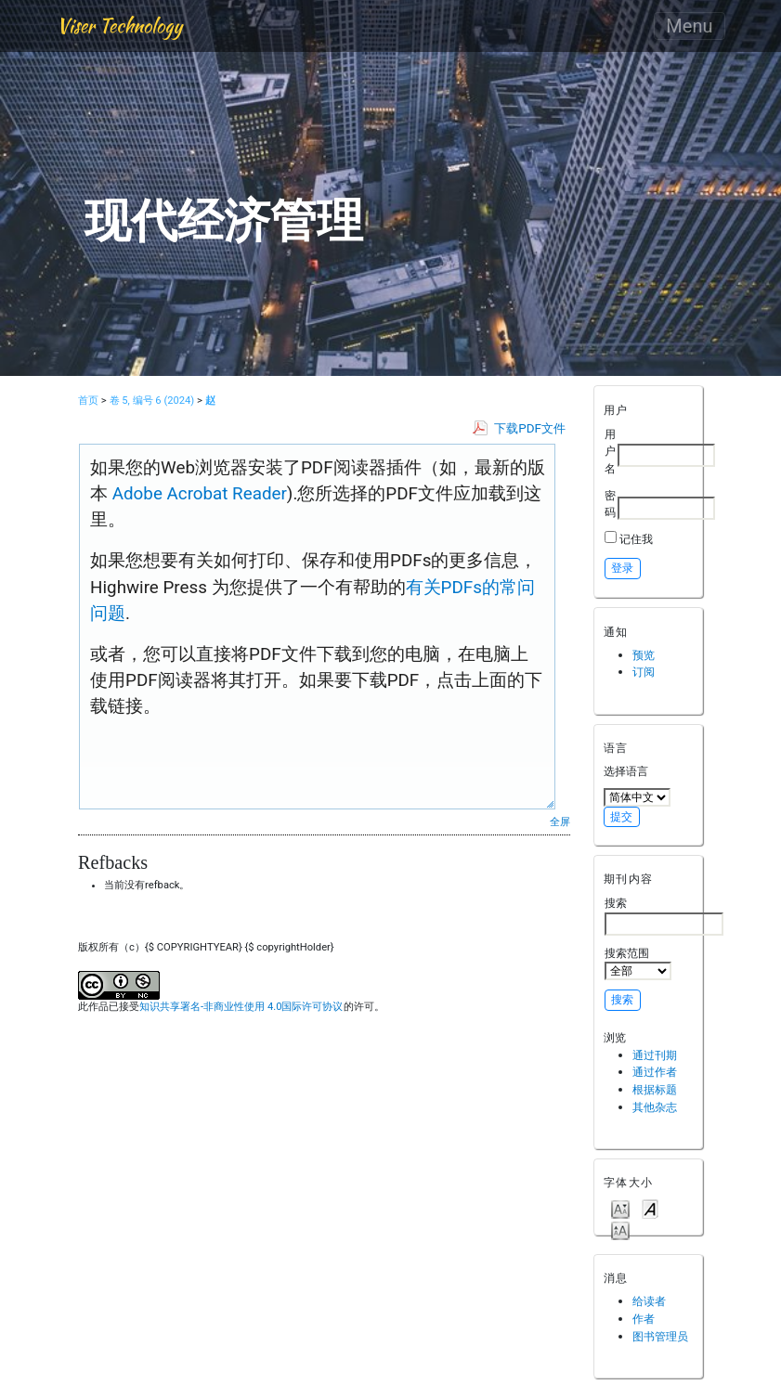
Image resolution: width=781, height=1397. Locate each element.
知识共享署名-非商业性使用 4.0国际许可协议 (241, 1007)
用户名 (610, 451)
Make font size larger (620, 1229)
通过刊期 (654, 1055)
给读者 (649, 1301)
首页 (88, 401)
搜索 (664, 915)
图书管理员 (660, 1336)
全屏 (560, 821)
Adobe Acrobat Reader (197, 494)
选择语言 (626, 771)
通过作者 (654, 1072)
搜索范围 (638, 963)
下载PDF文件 (530, 428)
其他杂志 (654, 1107)
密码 (610, 504)
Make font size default (650, 1208)
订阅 (643, 672)
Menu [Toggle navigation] (689, 26)
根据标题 (654, 1089)
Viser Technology (119, 25)
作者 (643, 1319)
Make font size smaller (620, 1208)
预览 (643, 655)
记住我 (636, 539)
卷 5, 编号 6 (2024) (152, 401)
